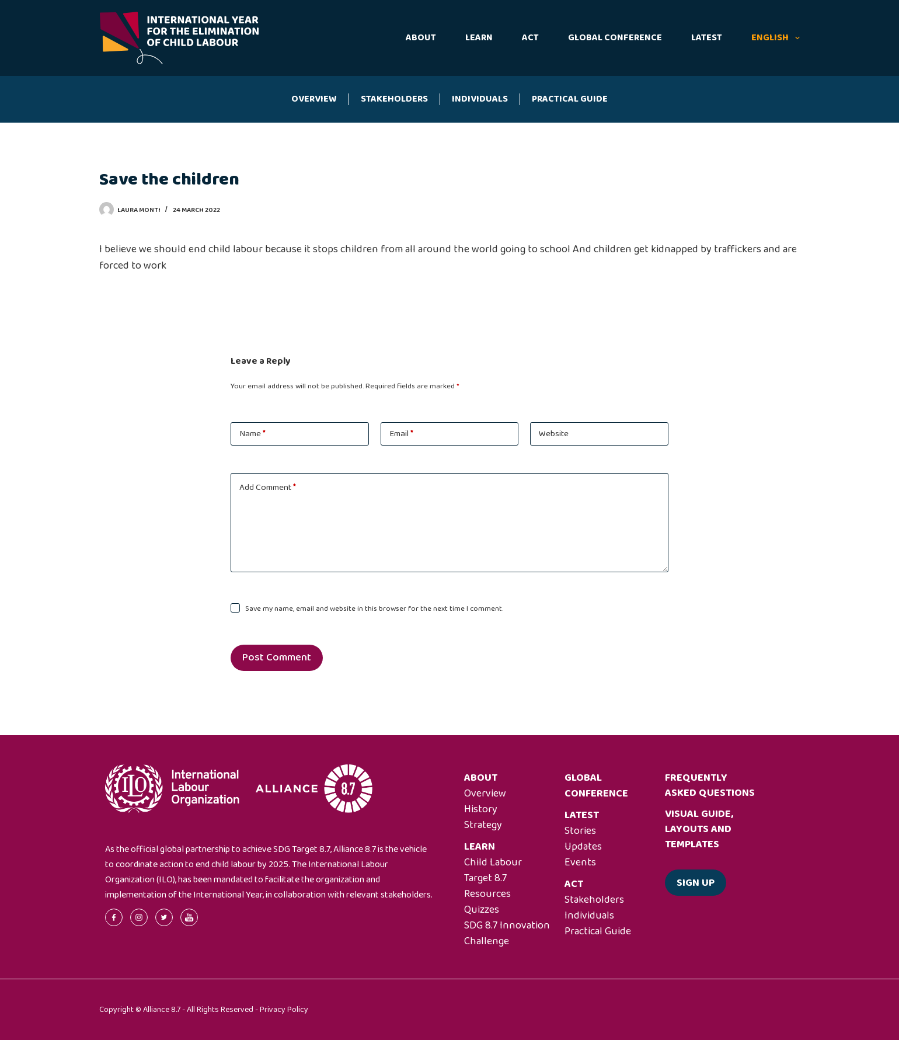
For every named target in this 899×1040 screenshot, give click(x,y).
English (775, 37)
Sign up (696, 883)
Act (530, 37)
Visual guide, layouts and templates (699, 829)
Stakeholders (394, 99)
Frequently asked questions (710, 785)
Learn (479, 37)
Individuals (480, 99)
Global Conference (615, 37)
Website (554, 434)
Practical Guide (570, 99)
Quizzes (481, 910)
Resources (487, 894)
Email (401, 434)
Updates (583, 847)
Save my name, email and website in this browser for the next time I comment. (374, 609)
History (480, 809)
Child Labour (493, 862)
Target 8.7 (485, 878)
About (421, 37)
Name (252, 434)
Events (580, 862)
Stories (580, 831)
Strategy (483, 825)
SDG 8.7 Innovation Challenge (507, 933)
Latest (706, 37)
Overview (314, 99)
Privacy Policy (284, 1009)
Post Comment (276, 657)
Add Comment (267, 487)
